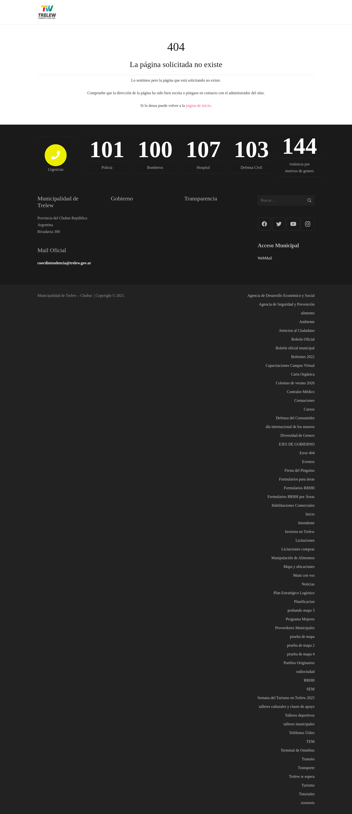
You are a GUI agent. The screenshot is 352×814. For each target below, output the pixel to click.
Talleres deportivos (300, 715)
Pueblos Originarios (299, 663)
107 (203, 149)
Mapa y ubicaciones (299, 567)
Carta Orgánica (303, 374)
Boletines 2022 (303, 357)
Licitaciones (305, 540)
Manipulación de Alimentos (293, 558)
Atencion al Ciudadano (297, 330)
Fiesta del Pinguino (299, 470)
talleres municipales (299, 724)
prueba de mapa (302, 636)
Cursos (309, 409)
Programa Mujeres (300, 619)
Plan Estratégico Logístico (294, 593)
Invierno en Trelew (300, 532)
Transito (308, 759)
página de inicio (198, 105)
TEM (310, 741)
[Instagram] (307, 224)
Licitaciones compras (298, 549)
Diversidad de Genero (298, 435)
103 (251, 149)
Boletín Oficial (303, 339)
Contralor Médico (301, 392)
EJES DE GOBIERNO (297, 444)
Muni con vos (304, 575)
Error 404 (307, 453)
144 (299, 146)
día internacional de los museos (290, 427)
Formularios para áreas (297, 479)
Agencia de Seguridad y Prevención (287, 304)
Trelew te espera (302, 776)
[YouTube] (293, 224)
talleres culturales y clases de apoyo (287, 706)
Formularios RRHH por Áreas (291, 497)
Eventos (308, 462)
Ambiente (307, 322)
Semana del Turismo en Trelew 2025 (286, 698)
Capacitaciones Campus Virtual (290, 365)
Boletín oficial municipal (295, 348)
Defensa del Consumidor (295, 418)
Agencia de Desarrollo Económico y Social (281, 295)
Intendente (306, 523)
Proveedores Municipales (295, 628)
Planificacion (304, 602)
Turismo (308, 785)
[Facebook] (264, 224)
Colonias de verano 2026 (295, 383)
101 (106, 149)
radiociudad (305, 671)
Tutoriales (307, 794)
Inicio (310, 514)
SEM (311, 689)
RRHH (309, 680)
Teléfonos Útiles (302, 733)
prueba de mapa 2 (301, 645)
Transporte (306, 768)
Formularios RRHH (299, 488)
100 (155, 149)
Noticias (308, 584)
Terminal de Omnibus (298, 750)
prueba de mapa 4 (301, 654)
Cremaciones (304, 400)
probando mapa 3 (301, 610)
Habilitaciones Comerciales (293, 505)
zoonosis (308, 803)
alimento (308, 313)
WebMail (265, 258)
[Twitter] (278, 224)
